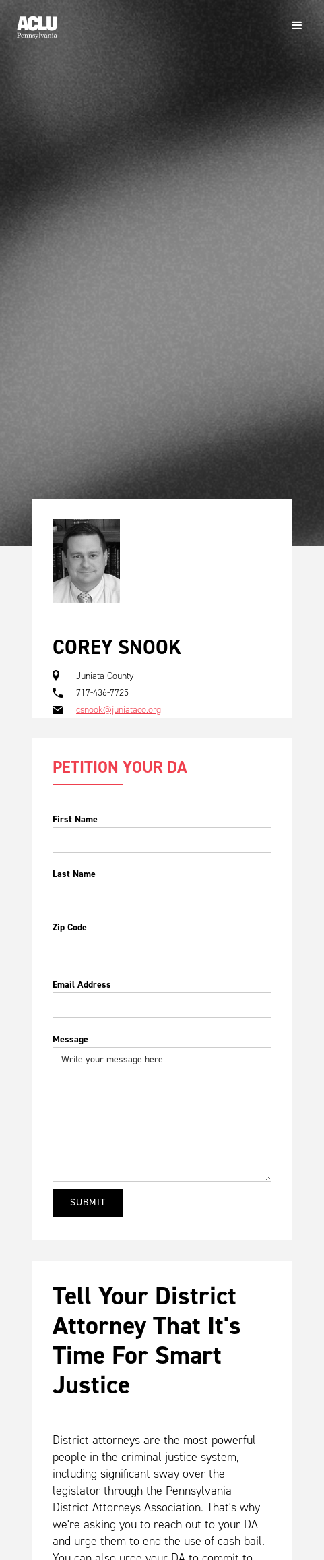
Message (70, 1039)
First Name (75, 819)
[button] (297, 25)
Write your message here (162, 1114)
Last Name (74, 874)
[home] (33, 22)
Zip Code (70, 927)
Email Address (82, 984)
